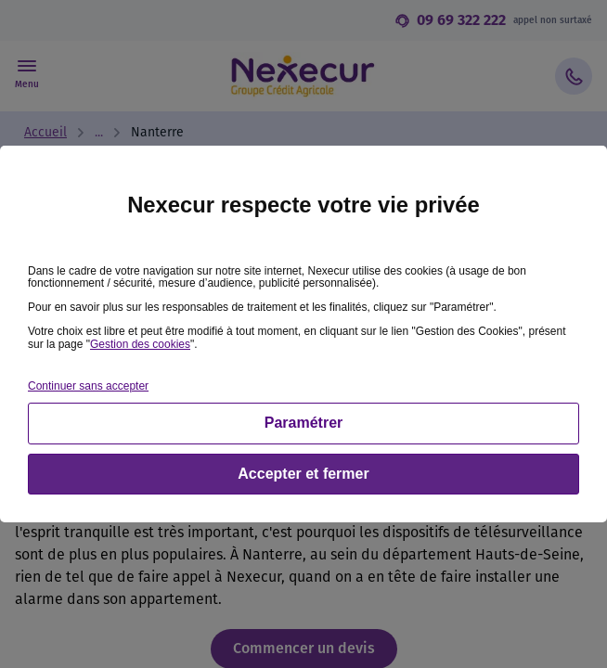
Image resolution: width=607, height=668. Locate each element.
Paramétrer (304, 422)
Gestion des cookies (140, 344)
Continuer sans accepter (88, 385)
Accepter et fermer (303, 474)
